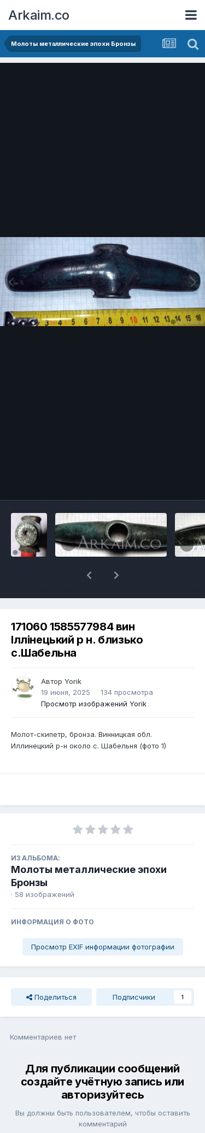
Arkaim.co (38, 15)
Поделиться (51, 968)
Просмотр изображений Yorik (94, 675)
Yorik (73, 652)
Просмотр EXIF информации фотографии (102, 918)
